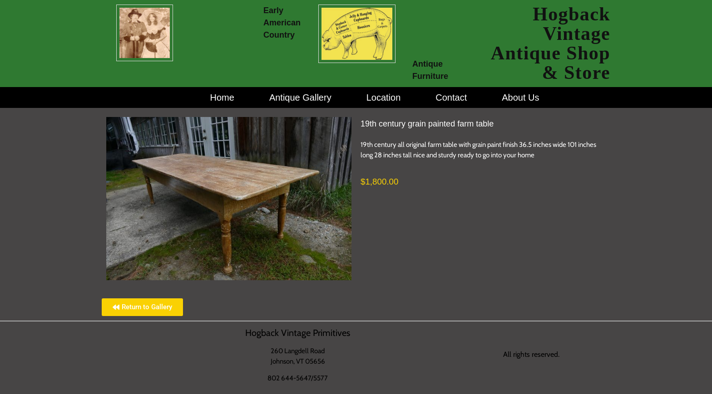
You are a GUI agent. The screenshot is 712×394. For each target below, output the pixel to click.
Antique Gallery (300, 97)
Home (222, 97)
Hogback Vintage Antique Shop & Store (550, 43)
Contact (451, 97)
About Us (520, 97)
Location (383, 97)
